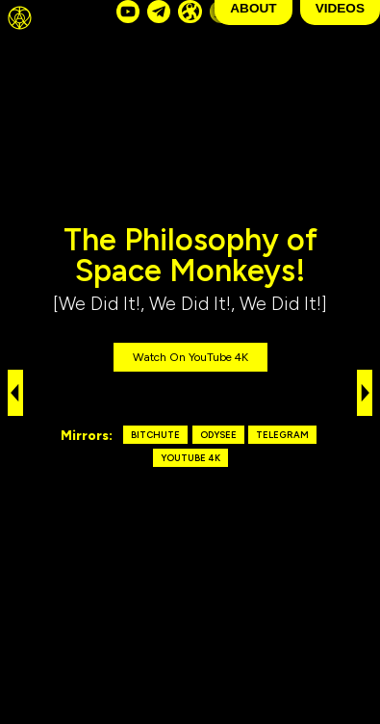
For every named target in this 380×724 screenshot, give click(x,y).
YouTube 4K (190, 457)
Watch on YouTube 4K (190, 357)
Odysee (218, 434)
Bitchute (155, 434)
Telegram (282, 434)
